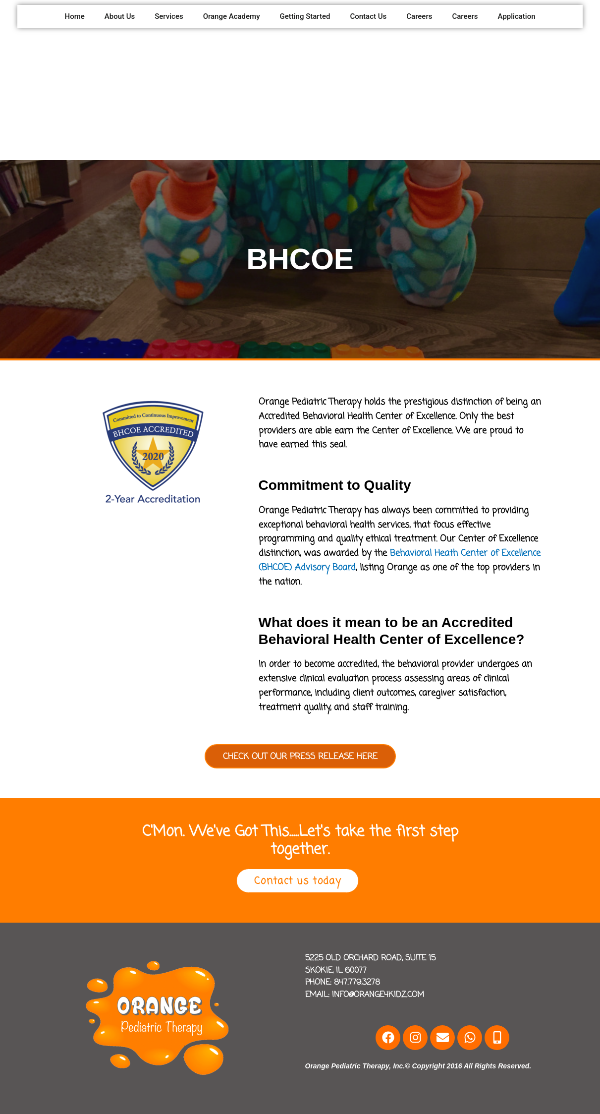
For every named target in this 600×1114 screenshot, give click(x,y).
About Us (120, 16)
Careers (419, 16)
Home (74, 16)
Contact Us (368, 16)
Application (517, 16)
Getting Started (305, 16)
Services (169, 16)
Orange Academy (231, 16)
